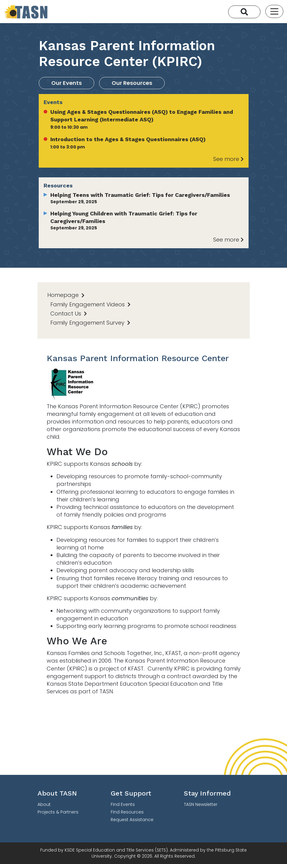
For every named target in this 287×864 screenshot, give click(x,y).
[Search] (244, 11)
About (44, 804)
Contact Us (68, 313)
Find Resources (127, 812)
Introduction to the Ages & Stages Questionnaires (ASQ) (128, 139)
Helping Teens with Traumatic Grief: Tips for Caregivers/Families (140, 195)
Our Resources (132, 83)
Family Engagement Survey (90, 322)
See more (228, 159)
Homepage (65, 295)
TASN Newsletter (200, 804)
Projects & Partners (58, 812)
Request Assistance (132, 820)
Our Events (66, 83)
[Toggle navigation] (274, 11)
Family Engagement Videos (90, 304)
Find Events (123, 804)
